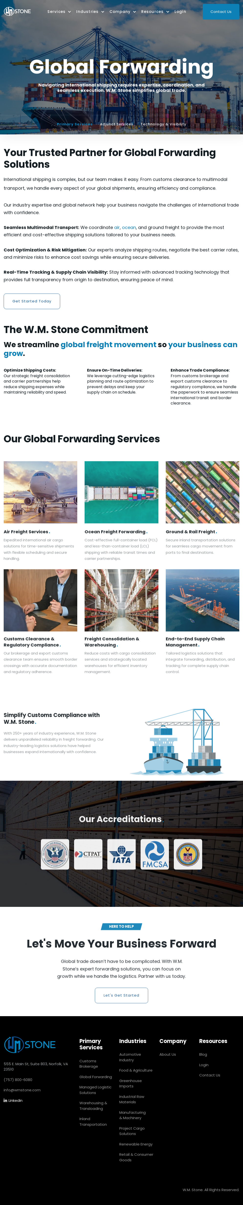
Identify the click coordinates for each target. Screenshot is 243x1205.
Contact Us (221, 11)
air (117, 227)
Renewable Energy (136, 1144)
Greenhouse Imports (130, 1083)
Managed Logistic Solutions (95, 1089)
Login (180, 11)
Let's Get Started (121, 998)
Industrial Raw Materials (131, 1099)
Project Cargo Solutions (132, 1131)
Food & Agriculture (136, 1070)
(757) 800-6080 (18, 1079)
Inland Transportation (93, 1121)
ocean (129, 227)
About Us (167, 1054)
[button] (59, 12)
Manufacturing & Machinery (132, 1115)
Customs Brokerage (88, 1063)
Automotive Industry (130, 1057)
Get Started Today (31, 301)
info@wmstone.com (22, 1090)
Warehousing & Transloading (93, 1105)
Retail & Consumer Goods (136, 1157)
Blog (203, 1054)
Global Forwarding (95, 1076)
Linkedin (13, 1101)
